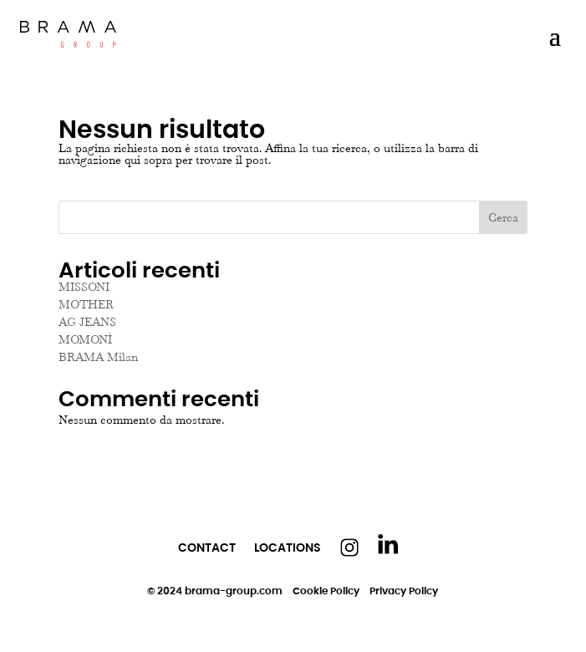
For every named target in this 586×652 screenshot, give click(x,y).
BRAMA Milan (98, 356)
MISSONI (84, 286)
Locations (287, 547)
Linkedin (388, 544)
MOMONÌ (85, 339)
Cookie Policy (326, 590)
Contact (207, 547)
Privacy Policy (403, 590)
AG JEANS (87, 321)
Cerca (503, 217)
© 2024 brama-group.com (215, 590)
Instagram (349, 547)
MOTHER (86, 304)
